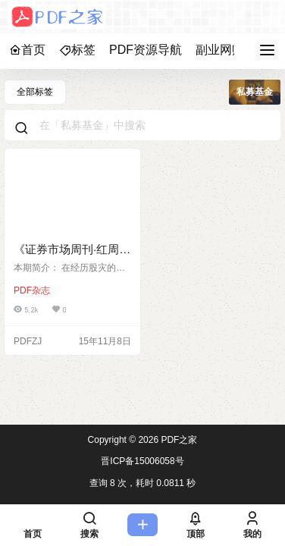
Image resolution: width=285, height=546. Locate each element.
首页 (27, 49)
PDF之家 (177, 440)
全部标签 (35, 91)
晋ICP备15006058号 (142, 461)
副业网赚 (220, 49)
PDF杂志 (32, 290)
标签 (77, 49)
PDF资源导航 (145, 49)
